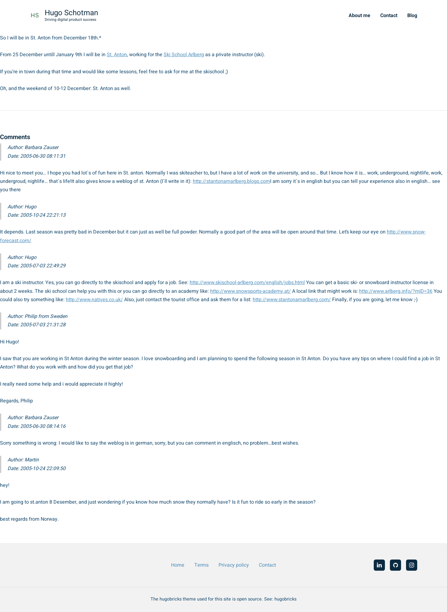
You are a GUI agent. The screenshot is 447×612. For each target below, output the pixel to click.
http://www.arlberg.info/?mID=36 (395, 291)
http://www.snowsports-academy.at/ (250, 291)
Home (177, 565)
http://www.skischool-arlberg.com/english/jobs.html (247, 282)
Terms (201, 565)
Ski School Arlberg (184, 54)
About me (359, 15)
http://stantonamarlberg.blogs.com (231, 181)
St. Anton (117, 54)
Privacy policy (234, 565)
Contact (388, 15)
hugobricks (285, 599)
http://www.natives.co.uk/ (94, 299)
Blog (412, 15)
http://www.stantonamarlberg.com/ (292, 299)
